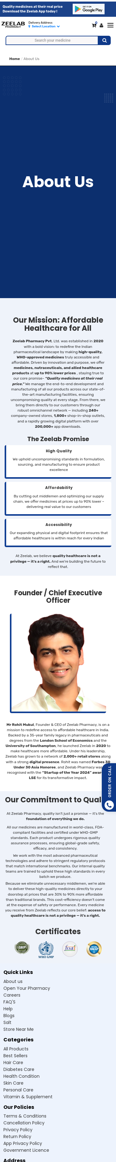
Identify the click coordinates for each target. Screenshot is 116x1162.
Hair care (13, 1062)
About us (13, 981)
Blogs (9, 1015)
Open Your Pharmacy (26, 988)
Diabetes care (18, 1069)
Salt (7, 1022)
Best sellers (15, 1056)
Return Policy (17, 1136)
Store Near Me (18, 1029)
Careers (11, 995)
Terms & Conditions (24, 1116)
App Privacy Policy (22, 1143)
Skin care (13, 1083)
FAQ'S (9, 1002)
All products (15, 1049)
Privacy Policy (17, 1130)
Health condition (21, 1076)
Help (8, 1009)
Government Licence (26, 1150)
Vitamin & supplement (28, 1097)
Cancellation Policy (24, 1123)
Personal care (18, 1090)
